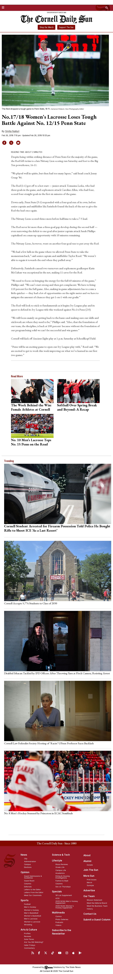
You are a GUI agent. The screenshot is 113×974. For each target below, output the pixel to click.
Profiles (27, 933)
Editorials (28, 887)
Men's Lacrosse (30, 919)
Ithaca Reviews (61, 864)
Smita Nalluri (12, 131)
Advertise (89, 890)
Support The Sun (66, 27)
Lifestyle (57, 860)
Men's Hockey (30, 907)
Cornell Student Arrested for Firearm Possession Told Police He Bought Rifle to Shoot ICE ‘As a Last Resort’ (57, 528)
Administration (30, 861)
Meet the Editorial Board (97, 903)
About (87, 855)
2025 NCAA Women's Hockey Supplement (64, 907)
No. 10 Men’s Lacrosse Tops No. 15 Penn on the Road (31, 442)
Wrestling (28, 925)
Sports (24, 900)
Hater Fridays (29, 945)
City (25, 859)
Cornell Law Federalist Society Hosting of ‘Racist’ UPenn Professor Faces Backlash (49, 743)
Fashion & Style (61, 881)
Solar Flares (29, 939)
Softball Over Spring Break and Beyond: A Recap (77, 407)
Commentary (29, 948)
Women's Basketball (32, 916)
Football (27, 904)
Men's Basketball (31, 913)
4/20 (57, 898)
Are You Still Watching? (33, 942)
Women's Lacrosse (32, 922)
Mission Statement (94, 900)
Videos (58, 925)
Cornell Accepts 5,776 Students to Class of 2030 (30, 603)
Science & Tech (61, 854)
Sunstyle (90, 885)
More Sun (88, 875)
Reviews (27, 936)
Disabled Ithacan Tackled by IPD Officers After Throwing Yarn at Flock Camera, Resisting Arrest (57, 673)
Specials (57, 891)
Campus (27, 864)
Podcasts (59, 922)
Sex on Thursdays (63, 887)
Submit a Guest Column (96, 919)
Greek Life (59, 867)
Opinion (25, 872)
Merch (89, 883)
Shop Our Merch (47, 27)
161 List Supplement (63, 895)
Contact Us (89, 913)
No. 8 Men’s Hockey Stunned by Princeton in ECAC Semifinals (38, 813)
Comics (58, 916)
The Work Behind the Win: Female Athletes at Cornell (31, 407)
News (24, 854)
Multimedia (58, 912)
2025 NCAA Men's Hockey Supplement (66, 902)
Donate (90, 865)
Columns (27, 884)
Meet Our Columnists (33, 895)
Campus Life (60, 870)
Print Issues (91, 880)
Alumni (87, 861)
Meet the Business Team (97, 906)
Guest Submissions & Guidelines (33, 877)
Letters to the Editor (32, 890)
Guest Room (29, 881)
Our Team (89, 896)
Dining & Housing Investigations (62, 877)
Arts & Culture (29, 929)
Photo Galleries (61, 919)
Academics (60, 873)
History (90, 909)
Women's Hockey (31, 910)
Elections (28, 867)
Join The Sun (90, 870)
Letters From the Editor (33, 892)
